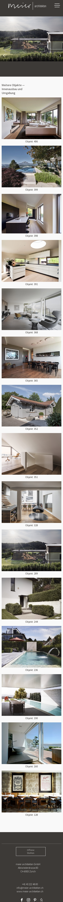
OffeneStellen (30, 851)
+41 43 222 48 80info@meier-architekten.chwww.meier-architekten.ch (30, 888)
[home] (24, 6)
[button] (57, 5)
